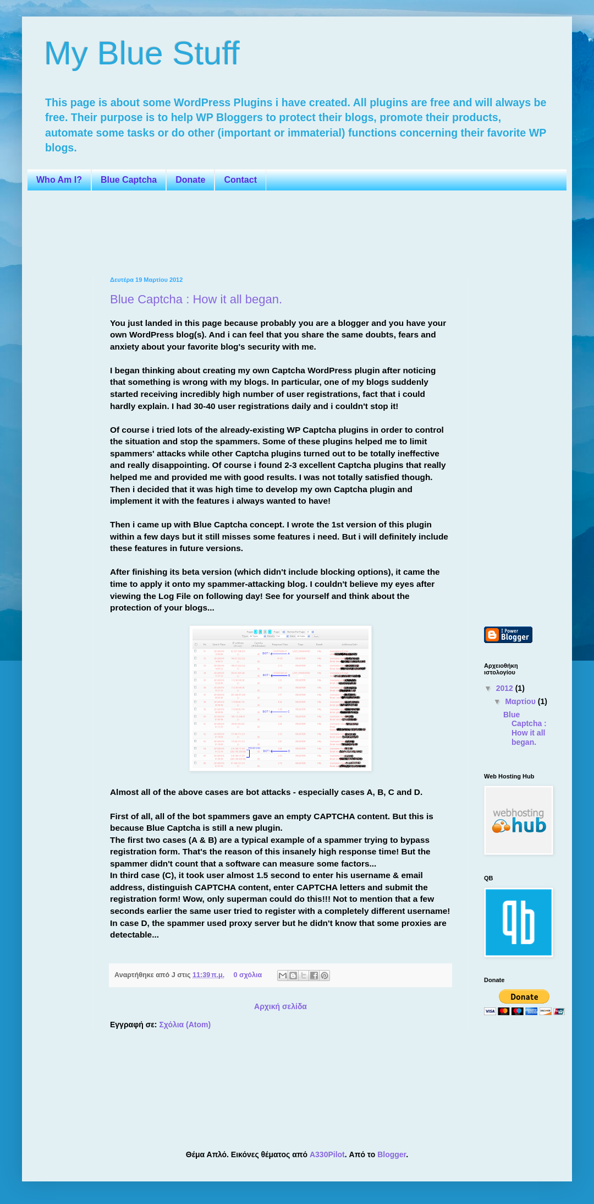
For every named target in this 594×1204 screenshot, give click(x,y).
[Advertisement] (244, 232)
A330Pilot (327, 1154)
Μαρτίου (521, 701)
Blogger (391, 1154)
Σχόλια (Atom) (185, 1024)
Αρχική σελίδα (280, 1006)
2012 (505, 688)
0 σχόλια (247, 975)
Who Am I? (59, 179)
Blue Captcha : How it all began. (196, 299)
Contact (240, 179)
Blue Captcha (129, 179)
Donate (190, 179)
